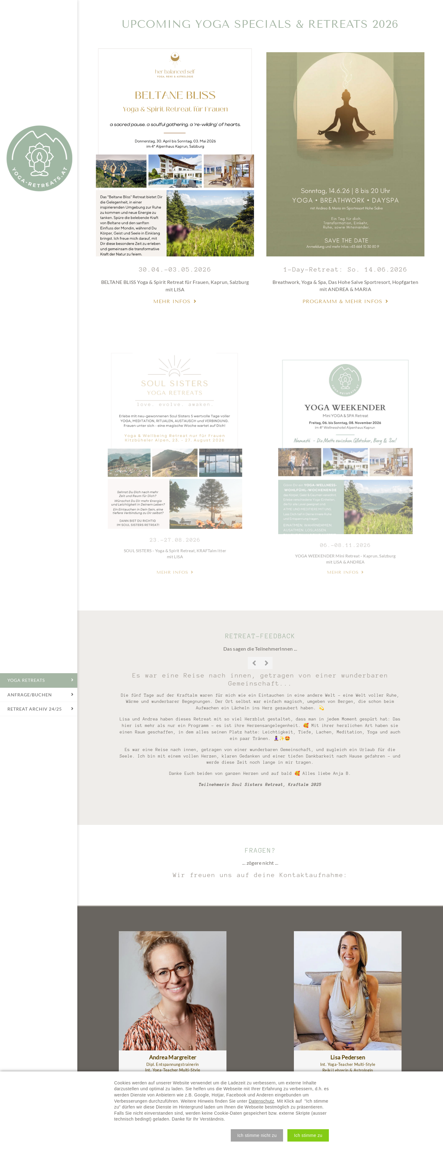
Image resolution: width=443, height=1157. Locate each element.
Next (266, 663)
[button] (257, 1135)
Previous (254, 663)
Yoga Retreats (39, 158)
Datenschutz (261, 1101)
